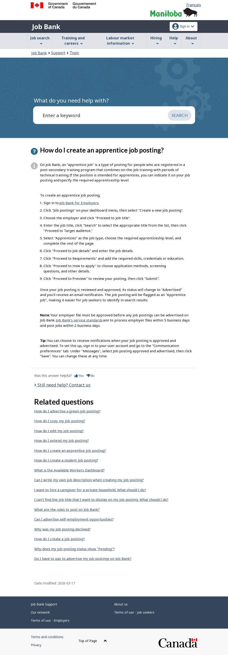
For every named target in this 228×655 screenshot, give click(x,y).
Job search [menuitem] (40, 40)
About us (121, 604)
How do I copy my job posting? (59, 420)
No (91, 375)
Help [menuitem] (173, 40)
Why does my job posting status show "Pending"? (74, 548)
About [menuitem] (191, 40)
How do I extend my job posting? (61, 440)
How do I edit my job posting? (59, 430)
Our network (40, 612)
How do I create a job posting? (59, 538)
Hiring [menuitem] (156, 40)
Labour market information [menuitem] (120, 40)
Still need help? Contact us (63, 385)
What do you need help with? (71, 100)
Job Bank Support (44, 604)
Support (58, 52)
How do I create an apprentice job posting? (70, 450)
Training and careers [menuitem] (73, 40)
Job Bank (46, 26)
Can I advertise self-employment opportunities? (74, 519)
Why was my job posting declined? (62, 529)
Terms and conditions (47, 637)
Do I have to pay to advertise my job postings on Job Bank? (82, 558)
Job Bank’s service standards (79, 320)
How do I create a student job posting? (66, 460)
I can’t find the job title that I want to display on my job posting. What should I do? (101, 499)
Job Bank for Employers (79, 202)
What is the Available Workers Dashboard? (69, 470)
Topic (74, 52)
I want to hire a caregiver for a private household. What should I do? (90, 489)
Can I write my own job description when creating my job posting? (89, 479)
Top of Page (92, 641)
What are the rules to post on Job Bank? (67, 509)
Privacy (36, 645)
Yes (79, 375)
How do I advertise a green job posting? (67, 411)
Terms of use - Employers (50, 620)
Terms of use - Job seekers (134, 612)
